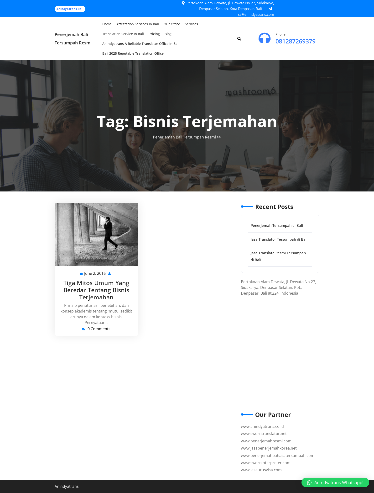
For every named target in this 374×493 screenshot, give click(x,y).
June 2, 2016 (95, 273)
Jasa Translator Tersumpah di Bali (279, 239)
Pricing (154, 34)
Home (107, 24)
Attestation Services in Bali (137, 24)
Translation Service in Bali (123, 34)
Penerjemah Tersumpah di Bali (277, 225)
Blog (168, 34)
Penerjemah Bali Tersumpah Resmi (184, 137)
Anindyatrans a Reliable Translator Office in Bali (140, 43)
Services (191, 24)
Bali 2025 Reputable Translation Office (133, 53)
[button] (335, 482)
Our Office (172, 24)
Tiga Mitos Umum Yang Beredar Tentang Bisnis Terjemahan (96, 290)
